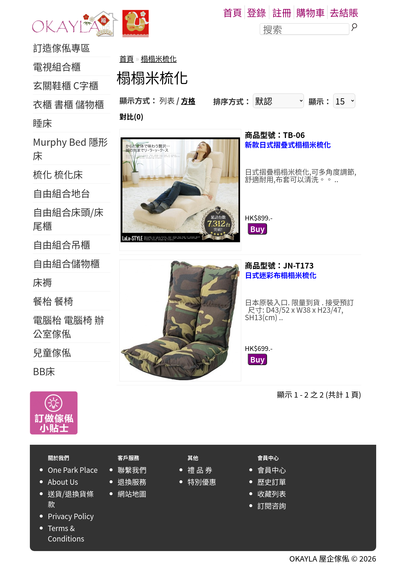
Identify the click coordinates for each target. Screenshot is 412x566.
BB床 (44, 371)
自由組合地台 (61, 193)
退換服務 (132, 481)
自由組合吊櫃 (61, 244)
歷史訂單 (271, 481)
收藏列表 (271, 493)
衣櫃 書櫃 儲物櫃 (68, 104)
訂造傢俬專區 (61, 47)
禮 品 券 (199, 469)
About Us (63, 481)
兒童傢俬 (52, 352)
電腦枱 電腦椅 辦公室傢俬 (68, 326)
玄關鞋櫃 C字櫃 (66, 85)
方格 (188, 100)
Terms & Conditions (66, 533)
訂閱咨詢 (271, 505)
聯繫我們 (132, 469)
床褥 (42, 282)
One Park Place (73, 469)
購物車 (310, 12)
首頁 (232, 12)
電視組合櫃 (57, 66)
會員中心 (271, 469)
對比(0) (131, 116)
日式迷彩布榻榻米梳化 (280, 275)
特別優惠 (201, 481)
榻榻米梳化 (159, 58)
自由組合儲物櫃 (66, 263)
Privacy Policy (71, 516)
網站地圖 (132, 493)
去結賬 (344, 12)
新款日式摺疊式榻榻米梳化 (288, 144)
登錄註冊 (269, 12)
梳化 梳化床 (58, 174)
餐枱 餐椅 (53, 301)
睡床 (42, 123)
